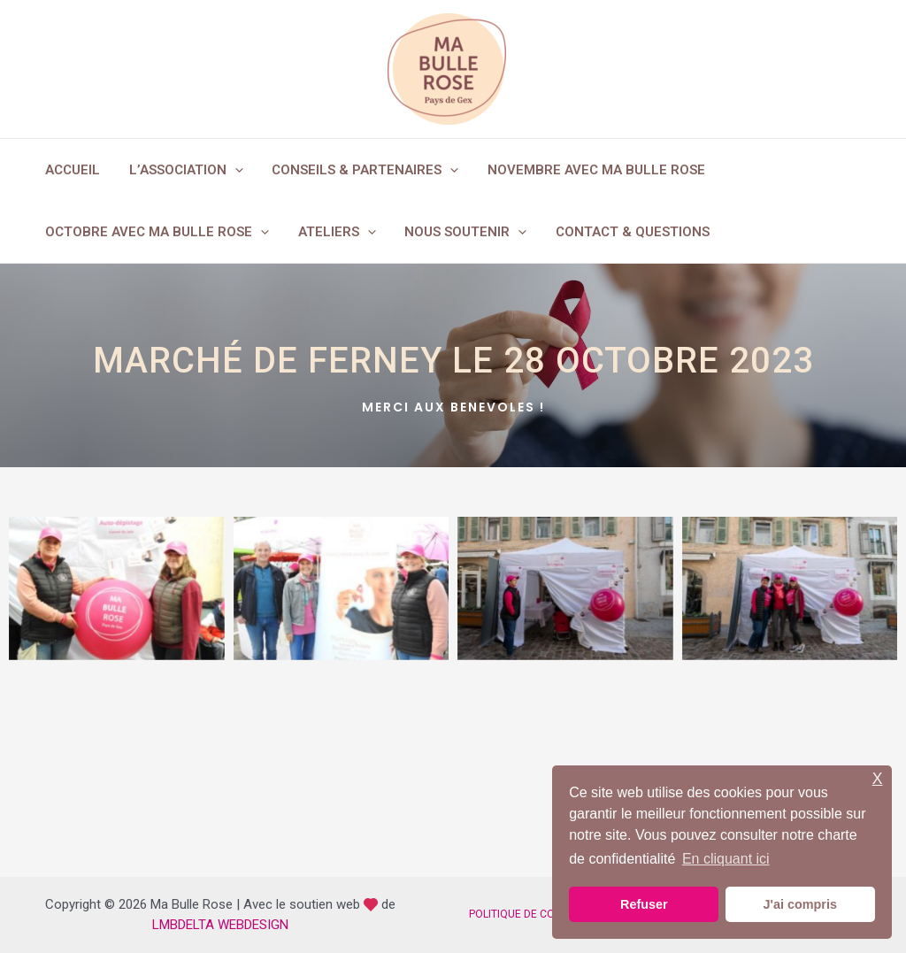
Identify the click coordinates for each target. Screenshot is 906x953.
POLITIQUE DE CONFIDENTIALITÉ (547, 914)
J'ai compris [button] (799, 904)
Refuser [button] (644, 904)
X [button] (877, 779)
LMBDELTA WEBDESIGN (220, 925)
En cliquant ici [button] (726, 858)
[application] (231, 170)
